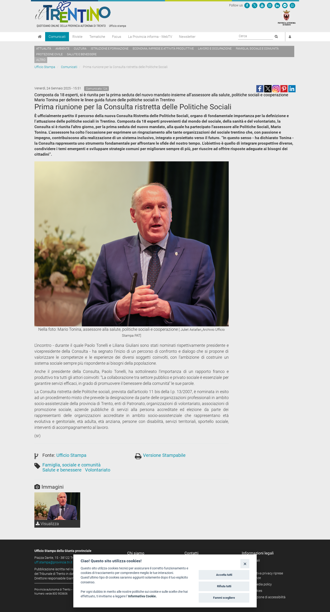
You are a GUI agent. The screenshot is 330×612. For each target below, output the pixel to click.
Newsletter (187, 37)
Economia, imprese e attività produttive (163, 48)
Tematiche (97, 37)
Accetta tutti (224, 574)
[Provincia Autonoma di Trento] (287, 17)
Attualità (43, 48)
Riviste (77, 37)
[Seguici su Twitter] (254, 5)
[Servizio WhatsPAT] (292, 5)
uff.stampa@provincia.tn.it (53, 562)
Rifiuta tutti (224, 586)
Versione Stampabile (164, 455)
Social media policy (258, 584)
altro (40, 60)
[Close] (244, 563)
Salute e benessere (81, 54)
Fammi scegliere (224, 597)
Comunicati (57, 37)
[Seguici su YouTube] (262, 5)
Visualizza (47, 523)
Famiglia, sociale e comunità (257, 48)
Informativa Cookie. (142, 596)
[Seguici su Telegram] (285, 5)
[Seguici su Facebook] (247, 5)
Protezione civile (49, 54)
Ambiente (62, 48)
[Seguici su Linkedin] (277, 5)
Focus (116, 37)
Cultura (80, 48)
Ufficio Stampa (44, 67)
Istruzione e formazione (109, 48)
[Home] (39, 36)
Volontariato (97, 470)
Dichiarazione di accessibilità (265, 597)
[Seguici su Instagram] (270, 5)
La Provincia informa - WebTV (150, 37)
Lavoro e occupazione (214, 48)
